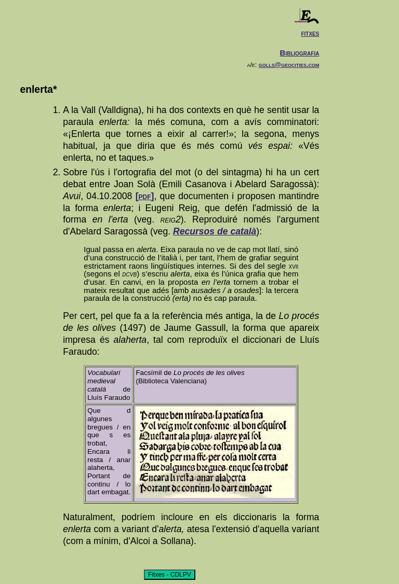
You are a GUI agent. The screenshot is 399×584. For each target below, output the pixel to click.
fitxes (310, 33)
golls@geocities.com (289, 64)
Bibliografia (300, 52)
